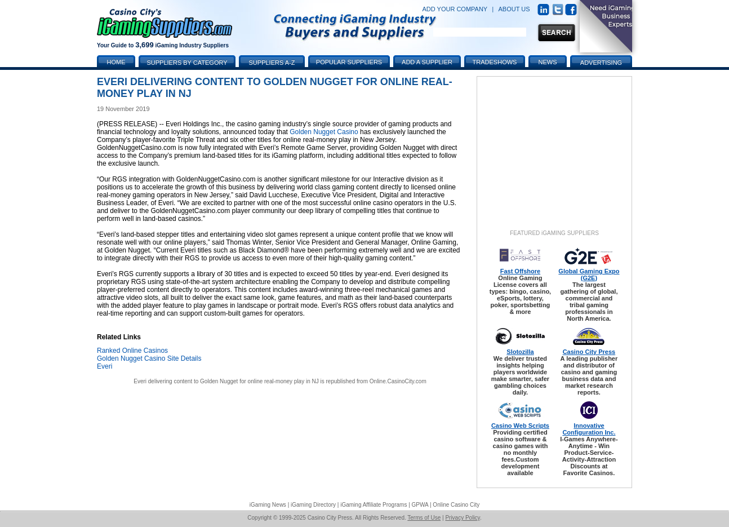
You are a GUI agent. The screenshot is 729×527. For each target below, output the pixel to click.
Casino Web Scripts (520, 425)
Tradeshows (495, 62)
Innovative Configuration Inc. (588, 429)
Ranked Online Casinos (132, 351)
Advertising (601, 62)
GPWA (420, 505)
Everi (104, 366)
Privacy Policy (462, 518)
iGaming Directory (313, 505)
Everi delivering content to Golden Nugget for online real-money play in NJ (226, 381)
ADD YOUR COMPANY (454, 9)
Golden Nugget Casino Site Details (149, 358)
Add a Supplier (427, 62)
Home (116, 62)
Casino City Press (589, 351)
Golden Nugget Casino (324, 132)
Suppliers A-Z (272, 62)
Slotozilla (520, 351)
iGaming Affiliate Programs (373, 505)
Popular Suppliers (349, 62)
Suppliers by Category (186, 62)
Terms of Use (424, 518)
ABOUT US (514, 9)
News (548, 62)
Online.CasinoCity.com (398, 381)
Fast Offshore (520, 271)
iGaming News (268, 505)
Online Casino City (456, 505)
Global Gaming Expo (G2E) (588, 274)
